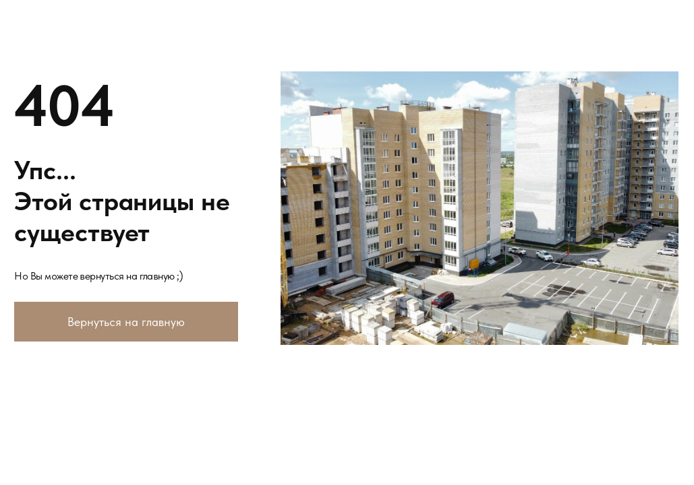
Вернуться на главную (126, 322)
